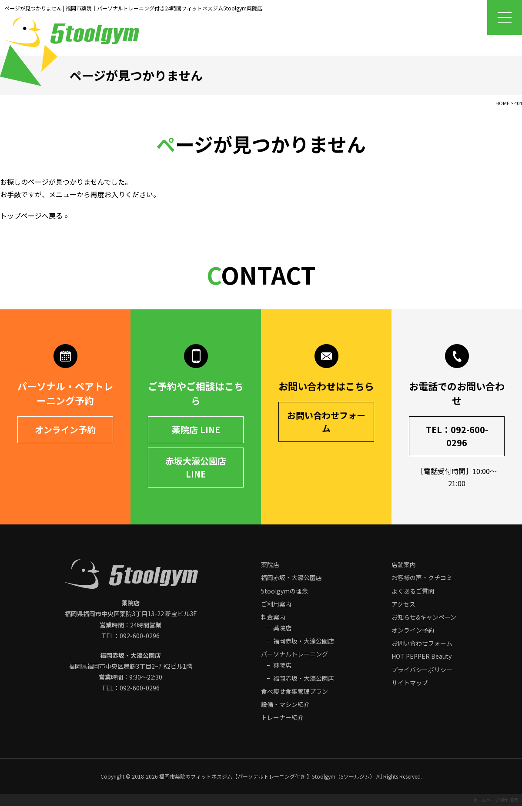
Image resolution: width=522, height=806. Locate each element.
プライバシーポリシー (422, 669)
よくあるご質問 (413, 591)
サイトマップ (410, 682)
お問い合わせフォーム (326, 422)
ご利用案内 (276, 604)
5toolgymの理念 (284, 591)
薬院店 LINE (196, 429)
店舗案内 (404, 564)
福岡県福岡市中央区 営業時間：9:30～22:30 (130, 666)
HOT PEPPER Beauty (422, 656)
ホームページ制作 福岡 (495, 799)
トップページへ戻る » (34, 215)
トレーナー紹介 (282, 717)
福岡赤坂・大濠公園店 (291, 577)
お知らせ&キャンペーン (424, 617)
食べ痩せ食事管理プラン (294, 691)
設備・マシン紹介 (285, 704)
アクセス (403, 604)
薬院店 (270, 564)
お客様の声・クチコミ (422, 577)
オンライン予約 (65, 429)
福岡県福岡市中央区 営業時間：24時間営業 (131, 613)
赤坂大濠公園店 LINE (195, 467)
